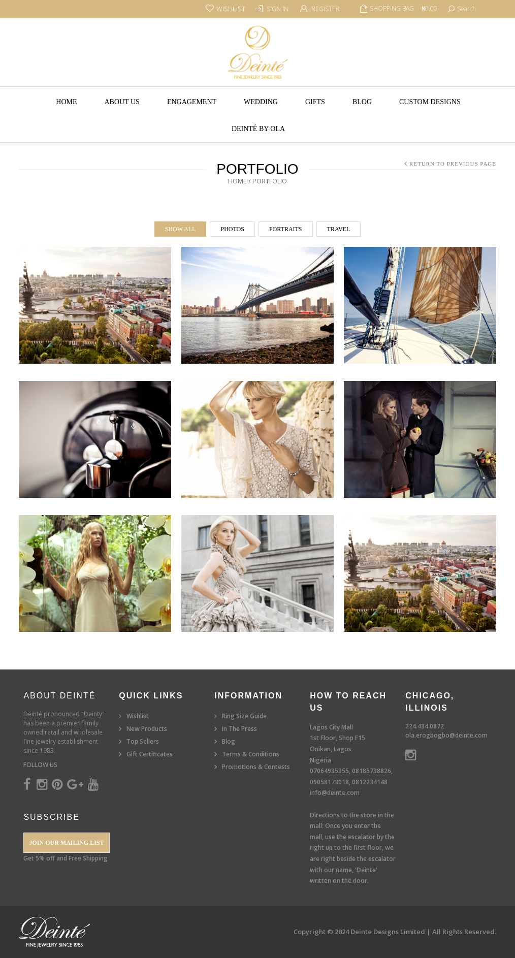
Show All (180, 229)
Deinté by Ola (258, 129)
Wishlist (137, 716)
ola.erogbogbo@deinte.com (446, 735)
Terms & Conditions (250, 754)
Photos (232, 229)
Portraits (285, 229)
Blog (362, 102)
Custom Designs (430, 102)
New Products (146, 728)
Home (66, 102)
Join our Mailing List (66, 842)
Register (325, 9)
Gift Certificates (149, 754)
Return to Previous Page (452, 164)
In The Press (239, 728)
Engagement (191, 102)
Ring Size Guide (244, 716)
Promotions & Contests (256, 766)
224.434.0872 (424, 726)
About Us (122, 102)
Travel (338, 229)
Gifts (315, 102)
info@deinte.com (335, 792)
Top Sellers (142, 741)
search (466, 9)
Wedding (261, 102)
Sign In (277, 9)
